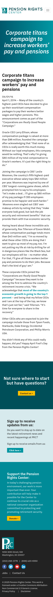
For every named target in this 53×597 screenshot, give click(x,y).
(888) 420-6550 (29, 560)
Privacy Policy (8, 591)
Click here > (15, 450)
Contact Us (18, 573)
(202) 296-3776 (10, 560)
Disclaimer (26, 591)
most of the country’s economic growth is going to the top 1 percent (25, 293)
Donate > (13, 518)
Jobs (4, 573)
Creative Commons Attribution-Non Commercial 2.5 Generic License (25, 586)
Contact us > (26, 393)
